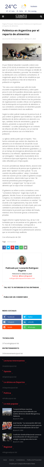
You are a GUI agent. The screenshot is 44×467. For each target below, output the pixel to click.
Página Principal (7, 24)
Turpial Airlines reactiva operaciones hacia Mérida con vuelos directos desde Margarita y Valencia (26, 412)
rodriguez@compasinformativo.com (22, 278)
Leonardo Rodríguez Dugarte (13, 39)
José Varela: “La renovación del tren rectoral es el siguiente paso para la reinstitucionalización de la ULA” (27, 425)
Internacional (18, 24)
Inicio (5, 460)
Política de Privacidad (34, 460)
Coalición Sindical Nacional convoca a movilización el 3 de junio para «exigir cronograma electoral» (27, 437)
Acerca (11, 460)
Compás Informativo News (26, 464)
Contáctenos (20, 460)
